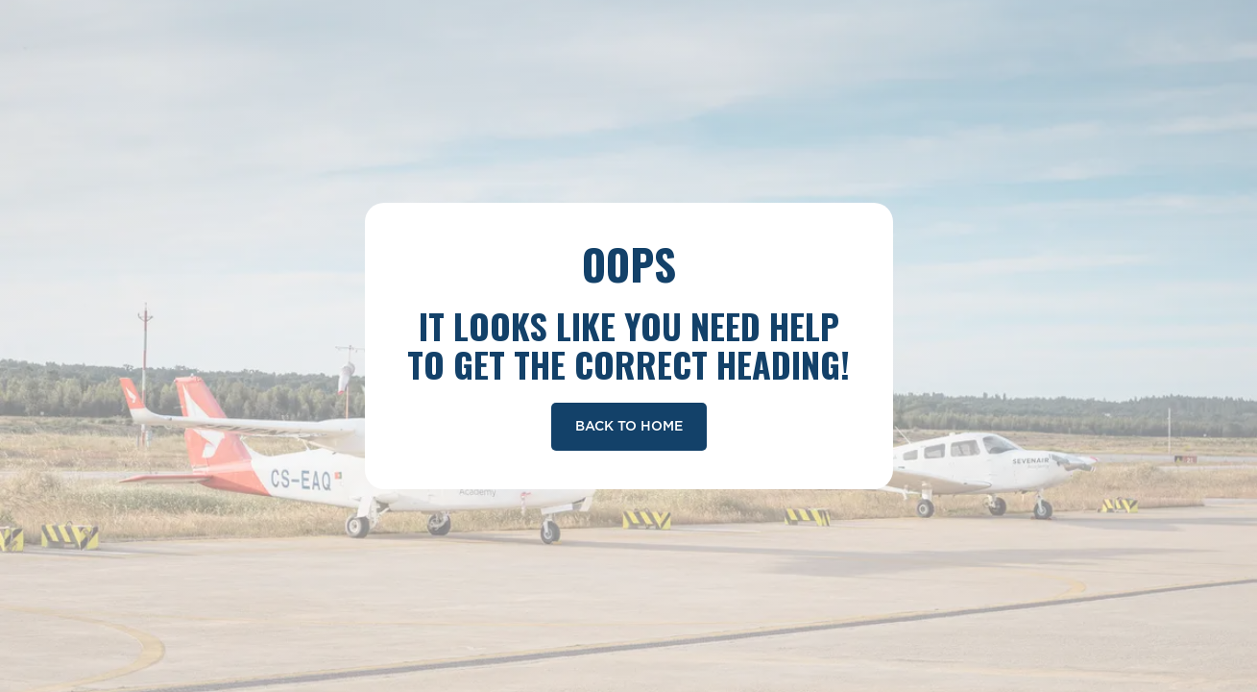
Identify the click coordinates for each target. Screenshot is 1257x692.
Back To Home (629, 426)
